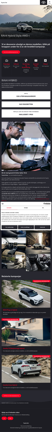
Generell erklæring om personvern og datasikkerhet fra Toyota (26, 428)
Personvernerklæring (26, 426)
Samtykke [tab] (9, 207)
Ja (4, 418)
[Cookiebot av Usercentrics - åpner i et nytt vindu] (44, 204)
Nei (10, 418)
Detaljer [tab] (26, 207)
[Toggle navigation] (49, 2)
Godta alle (42, 227)
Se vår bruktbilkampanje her (11, 52)
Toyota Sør (4, 2)
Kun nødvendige (10, 227)
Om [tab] (43, 207)
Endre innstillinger (26, 227)
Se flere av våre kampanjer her (11, 396)
